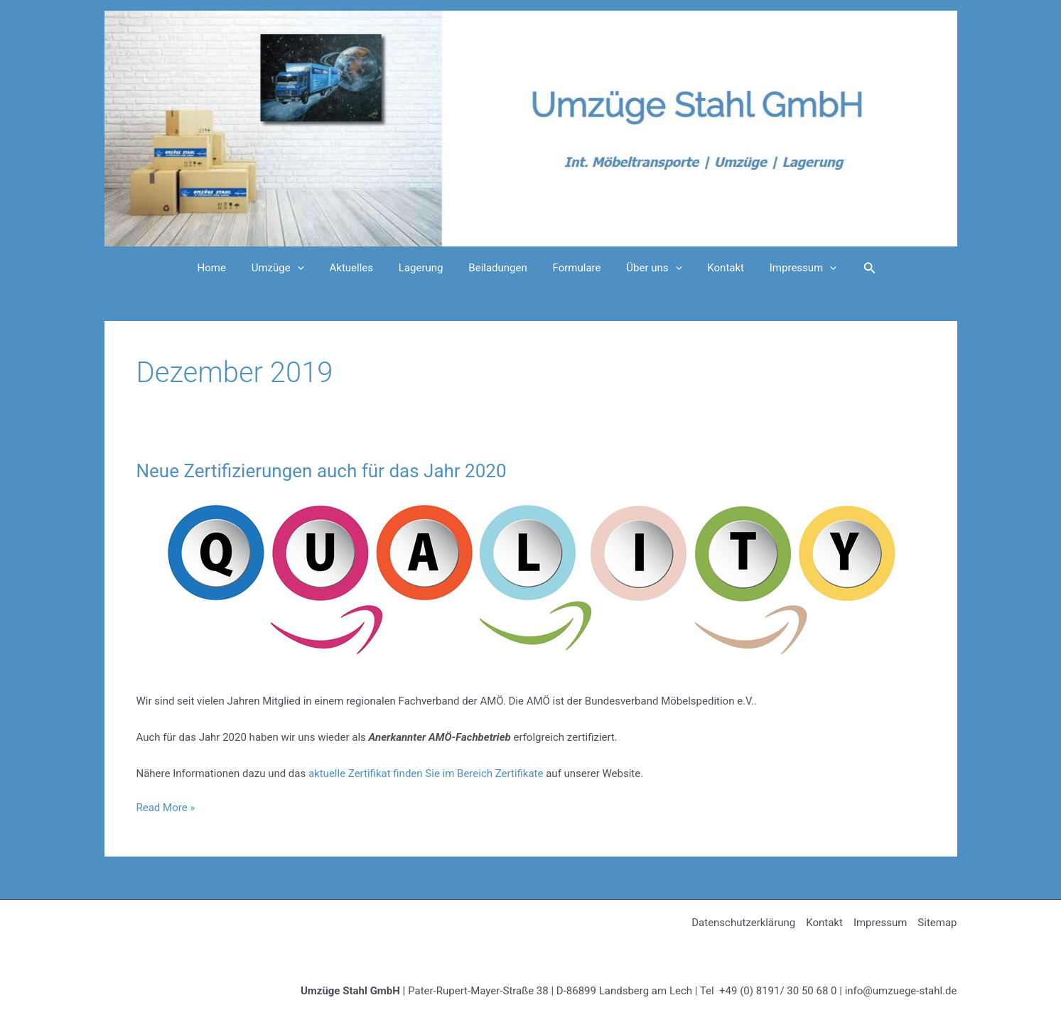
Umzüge (290, 267)
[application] (309, 267)
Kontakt (713, 267)
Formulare (573, 267)
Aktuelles (360, 267)
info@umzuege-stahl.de (901, 990)
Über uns (646, 267)
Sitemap (937, 922)
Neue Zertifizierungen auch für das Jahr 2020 (321, 471)
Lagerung (425, 267)
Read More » (165, 808)
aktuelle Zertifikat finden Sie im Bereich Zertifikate (426, 773)
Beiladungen (497, 267)
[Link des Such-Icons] (851, 268)
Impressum (786, 267)
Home (228, 267)
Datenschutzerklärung (743, 922)
